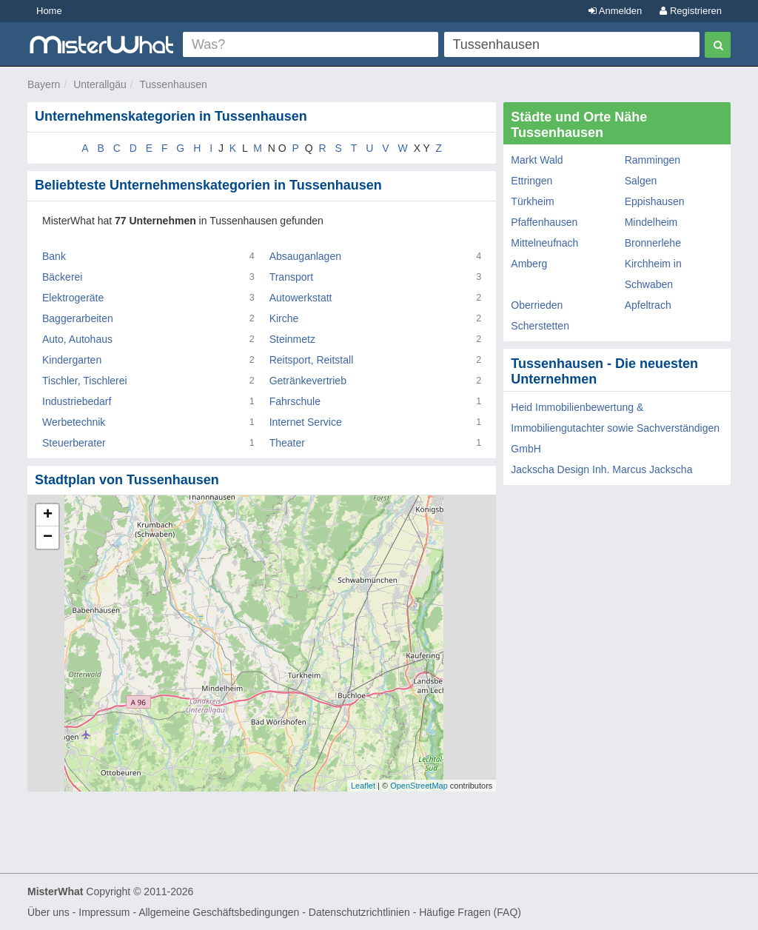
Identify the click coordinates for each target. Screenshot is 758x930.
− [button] (48, 537)
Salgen (641, 181)
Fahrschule (295, 401)
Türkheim (532, 201)
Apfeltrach (648, 305)
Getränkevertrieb (307, 381)
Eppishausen (655, 201)
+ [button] (48, 515)
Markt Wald (537, 160)
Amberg (529, 264)
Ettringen (531, 181)
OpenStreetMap (419, 785)
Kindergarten (71, 360)
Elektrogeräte (73, 298)
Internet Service (305, 422)
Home (49, 10)
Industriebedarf (76, 401)
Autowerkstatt (300, 298)
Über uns (48, 912)
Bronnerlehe (653, 243)
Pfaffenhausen (544, 222)
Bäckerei (62, 277)
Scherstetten (540, 326)
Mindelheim (651, 222)
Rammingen (652, 160)
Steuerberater (74, 443)
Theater (287, 443)
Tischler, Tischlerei (84, 381)
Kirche (284, 318)
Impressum (104, 912)
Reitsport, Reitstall (311, 360)
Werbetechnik (73, 422)
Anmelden (615, 10)
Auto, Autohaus (77, 339)
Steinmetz (292, 339)
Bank (54, 256)
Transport (291, 277)
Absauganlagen (305, 256)
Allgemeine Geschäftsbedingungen (218, 912)
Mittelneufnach (544, 243)
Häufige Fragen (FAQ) (470, 912)
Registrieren (691, 10)
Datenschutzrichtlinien (359, 912)
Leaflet (363, 785)
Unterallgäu (100, 84)
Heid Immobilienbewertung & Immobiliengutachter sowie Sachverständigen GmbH (615, 428)
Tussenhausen (173, 84)
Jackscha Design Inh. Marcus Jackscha (601, 469)
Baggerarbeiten (77, 318)
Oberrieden (537, 305)
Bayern (43, 84)
